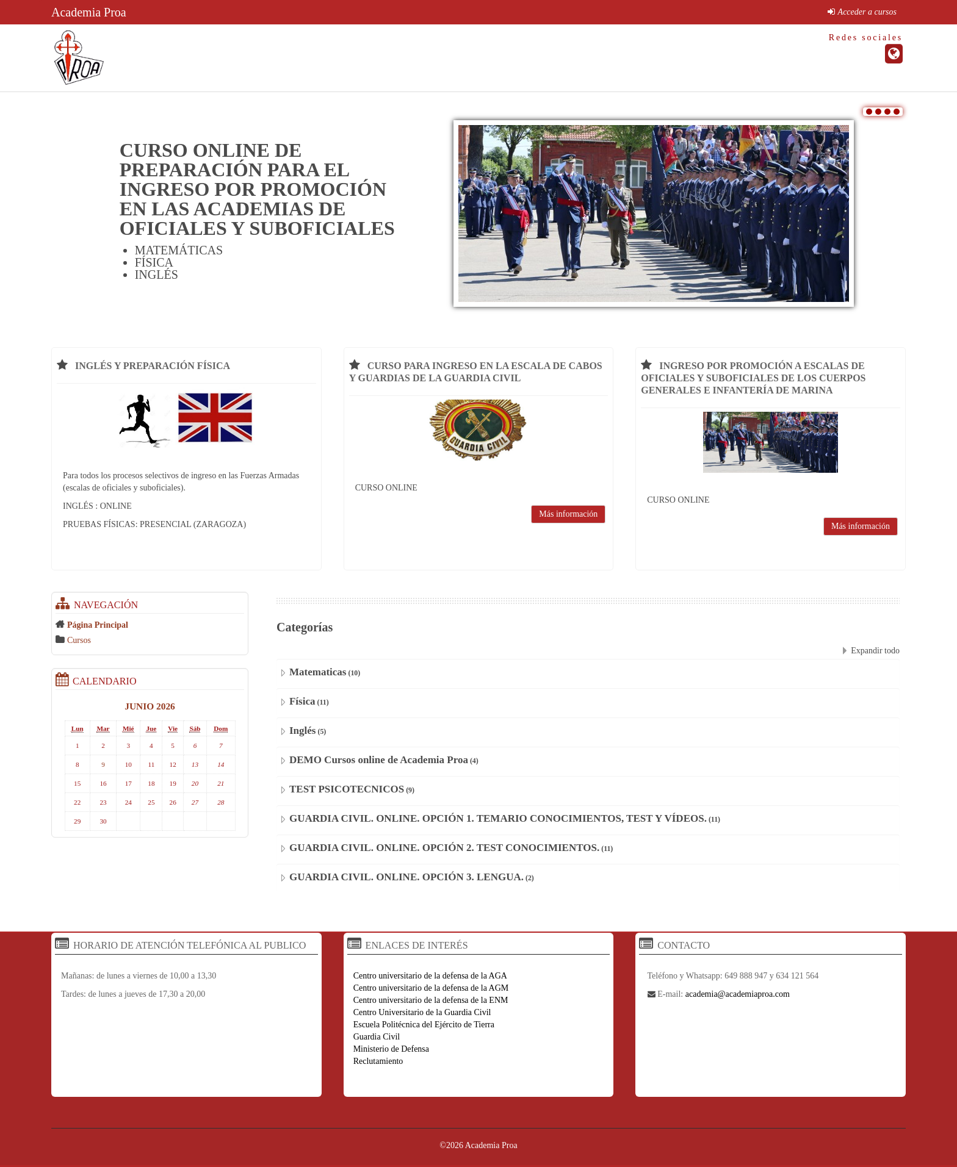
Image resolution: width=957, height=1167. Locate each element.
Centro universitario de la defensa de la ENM (430, 1000)
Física (302, 701)
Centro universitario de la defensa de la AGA (430, 975)
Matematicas (317, 672)
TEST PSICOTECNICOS (346, 789)
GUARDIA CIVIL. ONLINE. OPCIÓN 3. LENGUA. (406, 877)
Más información (568, 514)
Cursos (79, 640)
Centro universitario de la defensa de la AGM (431, 988)
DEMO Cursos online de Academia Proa (378, 760)
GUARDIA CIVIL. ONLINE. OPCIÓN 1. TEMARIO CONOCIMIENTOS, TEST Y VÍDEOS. (498, 818)
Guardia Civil (376, 1036)
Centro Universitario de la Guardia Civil (422, 1012)
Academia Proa (88, 12)
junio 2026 (150, 706)
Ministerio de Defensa (391, 1049)
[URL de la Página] (894, 53)
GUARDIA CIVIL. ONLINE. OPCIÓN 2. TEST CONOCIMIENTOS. (444, 847)
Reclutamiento (378, 1061)
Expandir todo (875, 650)
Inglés (302, 730)
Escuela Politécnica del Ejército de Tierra (423, 1024)
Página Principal (97, 625)
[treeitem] (150, 624)
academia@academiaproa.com (737, 994)
